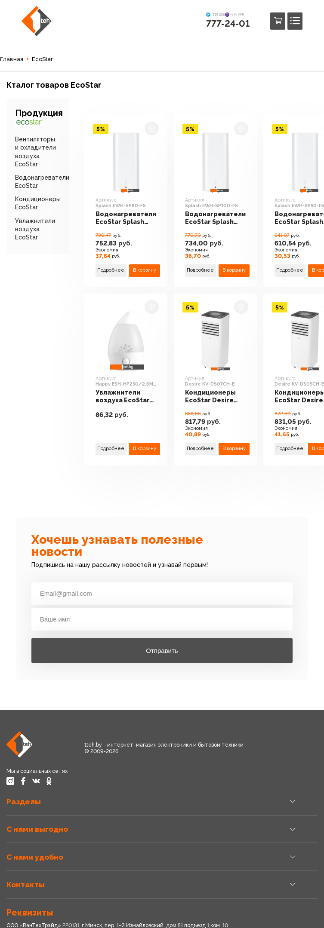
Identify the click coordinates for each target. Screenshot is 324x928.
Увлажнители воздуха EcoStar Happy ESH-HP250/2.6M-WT (123, 396)
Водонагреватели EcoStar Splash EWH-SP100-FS (215, 218)
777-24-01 (228, 23)
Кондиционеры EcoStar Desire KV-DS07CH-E (210, 396)
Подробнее (110, 270)
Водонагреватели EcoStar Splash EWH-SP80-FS (126, 218)
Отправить (162, 650)
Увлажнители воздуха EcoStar (35, 229)
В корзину (144, 270)
